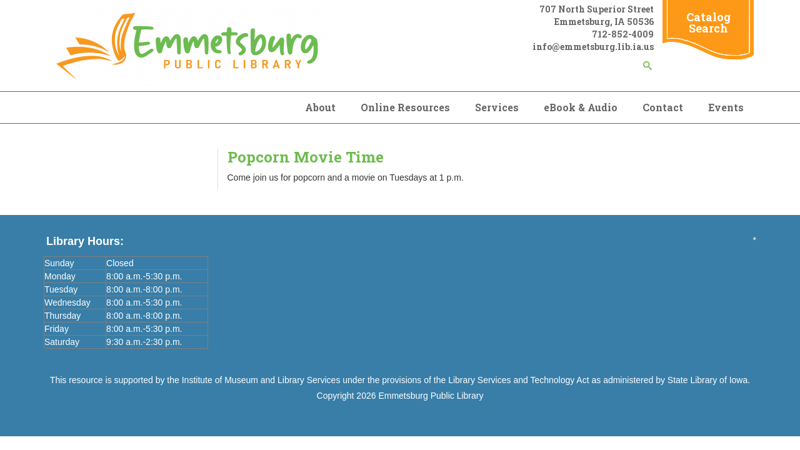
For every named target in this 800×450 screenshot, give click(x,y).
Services (497, 107)
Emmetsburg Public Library (430, 396)
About (320, 107)
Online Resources (405, 107)
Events (726, 107)
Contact (662, 107)
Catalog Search (708, 22)
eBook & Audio (581, 107)
